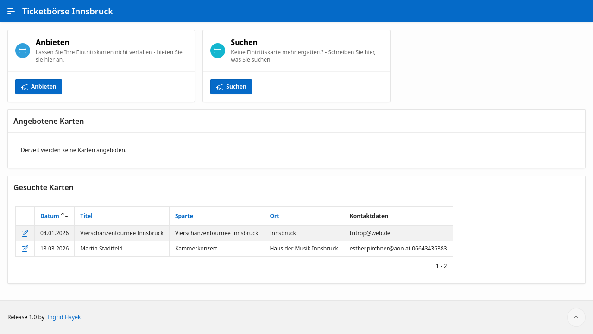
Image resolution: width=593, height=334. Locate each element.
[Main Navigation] (11, 11)
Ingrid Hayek (64, 317)
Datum (49, 216)
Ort (274, 216)
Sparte (184, 216)
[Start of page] (576, 317)
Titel (86, 216)
